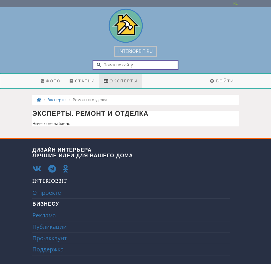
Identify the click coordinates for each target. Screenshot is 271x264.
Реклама (44, 215)
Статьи (82, 81)
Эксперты (121, 81)
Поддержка (48, 249)
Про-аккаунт (49, 238)
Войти (222, 81)
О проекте (46, 192)
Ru (236, 3)
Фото (51, 81)
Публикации (49, 227)
